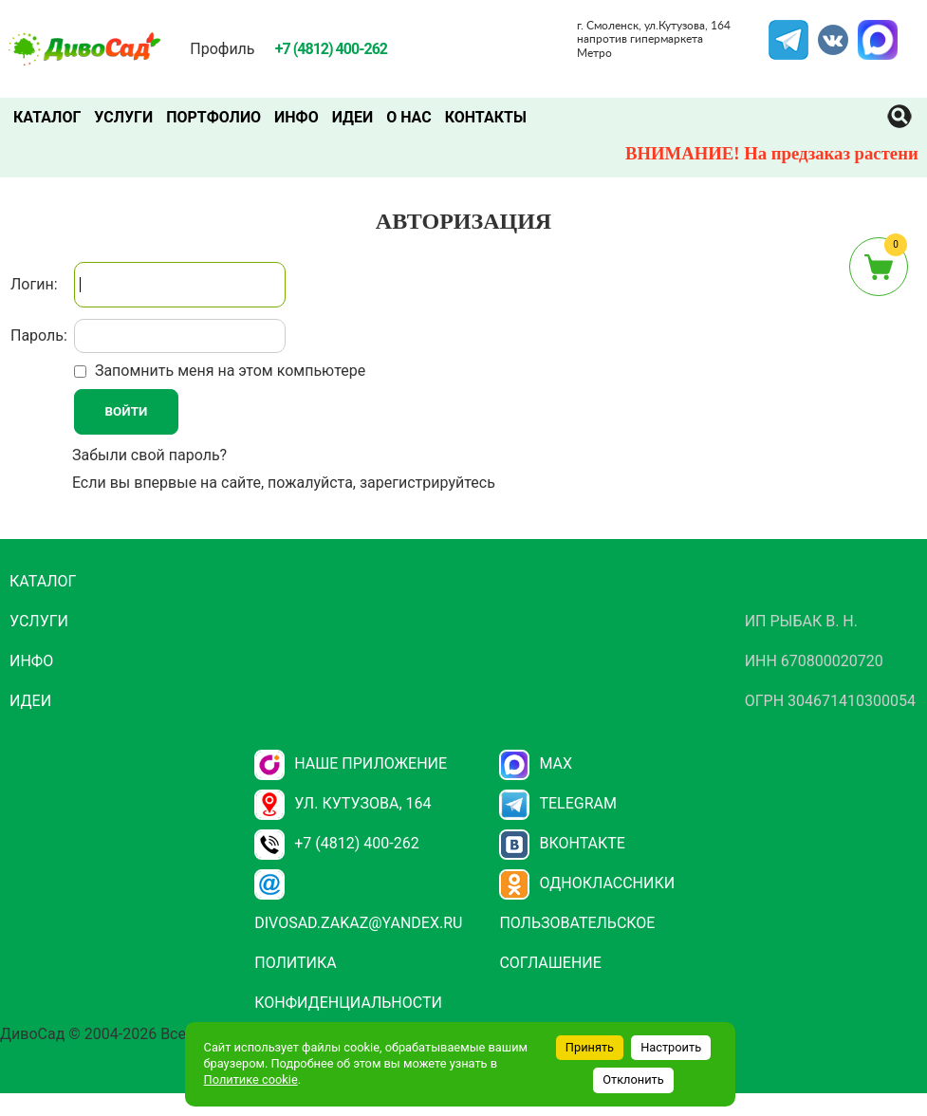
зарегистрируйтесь (427, 483)
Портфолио (213, 117)
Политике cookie (251, 1079)
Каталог (47, 117)
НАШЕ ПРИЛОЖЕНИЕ (350, 763)
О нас (409, 117)
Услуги (123, 117)
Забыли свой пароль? (149, 455)
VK (823, 31)
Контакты (486, 117)
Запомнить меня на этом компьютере (228, 371)
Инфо (296, 117)
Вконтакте (562, 843)
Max (535, 763)
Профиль (222, 49)
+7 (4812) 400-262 (336, 843)
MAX (875, 31)
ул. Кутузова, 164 (342, 803)
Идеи (352, 117)
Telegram (788, 31)
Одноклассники (587, 883)
